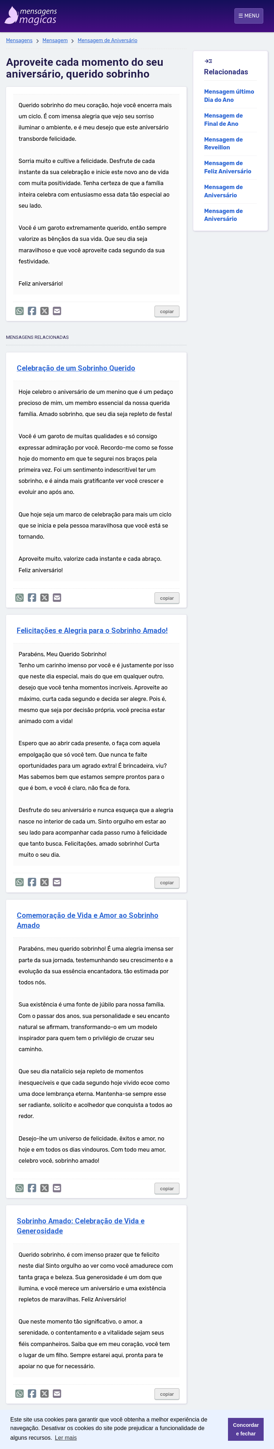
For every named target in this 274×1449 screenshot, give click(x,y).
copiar (167, 311)
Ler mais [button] (66, 1438)
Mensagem (55, 41)
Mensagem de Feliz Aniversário (227, 167)
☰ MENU (248, 16)
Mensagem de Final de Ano (223, 119)
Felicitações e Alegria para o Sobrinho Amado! (92, 631)
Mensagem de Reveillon (223, 143)
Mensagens (19, 41)
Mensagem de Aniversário (107, 41)
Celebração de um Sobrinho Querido (76, 368)
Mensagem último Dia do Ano (229, 95)
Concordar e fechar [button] (246, 1429)
